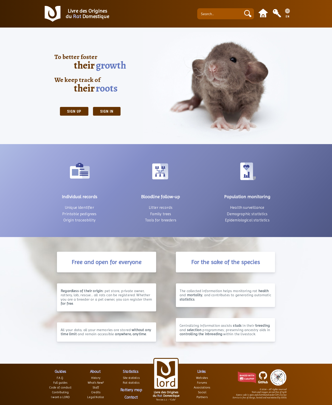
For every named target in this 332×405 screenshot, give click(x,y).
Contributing (60, 392)
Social (202, 392)
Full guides (60, 382)
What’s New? (96, 382)
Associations (202, 387)
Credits (95, 392)
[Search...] (220, 13)
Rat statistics (131, 382)
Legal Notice (95, 397)
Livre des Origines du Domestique (87, 13)
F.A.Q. (60, 378)
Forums (202, 382)
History (95, 378)
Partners (202, 397)
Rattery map (131, 389)
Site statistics (131, 378)
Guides (60, 371)
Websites (202, 378)
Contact (131, 397)
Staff (96, 387)
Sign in (106, 111)
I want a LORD (60, 397)
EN (288, 16)
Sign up (74, 111)
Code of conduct (60, 387)
